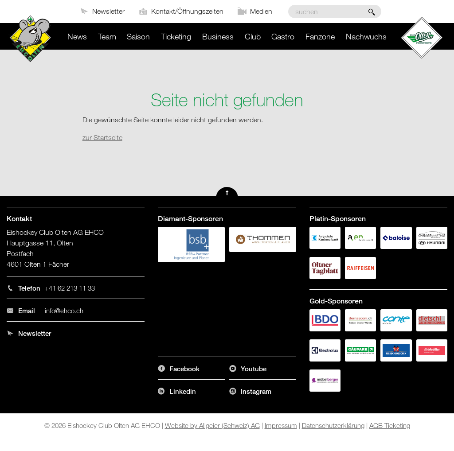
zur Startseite (102, 137)
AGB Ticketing (389, 425)
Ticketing (176, 36)
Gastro (282, 36)
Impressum (281, 425)
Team (107, 36)
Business (218, 36)
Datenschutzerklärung (333, 425)
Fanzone (320, 36)
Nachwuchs (366, 36)
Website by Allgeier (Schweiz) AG (212, 425)
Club (253, 36)
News (77, 36)
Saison (138, 36)
